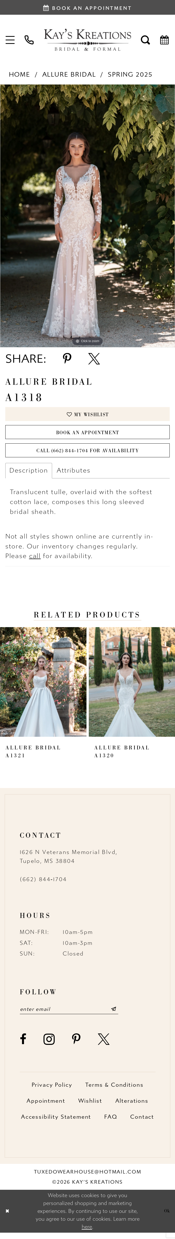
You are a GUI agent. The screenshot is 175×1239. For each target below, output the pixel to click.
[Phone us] (29, 39)
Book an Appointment (87, 435)
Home (19, 74)
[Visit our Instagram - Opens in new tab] (49, 1045)
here (87, 1233)
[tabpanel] (87, 216)
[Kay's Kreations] (87, 39)
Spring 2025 (130, 74)
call (35, 561)
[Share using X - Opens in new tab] (94, 359)
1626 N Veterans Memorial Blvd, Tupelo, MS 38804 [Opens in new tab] (69, 862)
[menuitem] (10, 39)
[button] (10, 39)
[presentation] (43, 687)
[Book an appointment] (87, 7)
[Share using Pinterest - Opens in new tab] (67, 359)
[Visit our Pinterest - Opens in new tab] (76, 1046)
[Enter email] (74, 1015)
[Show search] (145, 39)
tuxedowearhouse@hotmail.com (87, 1178)
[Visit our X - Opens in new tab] (104, 1046)
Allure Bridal (69, 74)
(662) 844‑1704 (43, 884)
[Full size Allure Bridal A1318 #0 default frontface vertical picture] (87, 216)
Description (28, 476)
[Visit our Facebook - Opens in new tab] (23, 1046)
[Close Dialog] (8, 1217)
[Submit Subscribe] (124, 1015)
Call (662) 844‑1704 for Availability (88, 455)
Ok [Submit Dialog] (166, 1217)
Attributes (73, 476)
